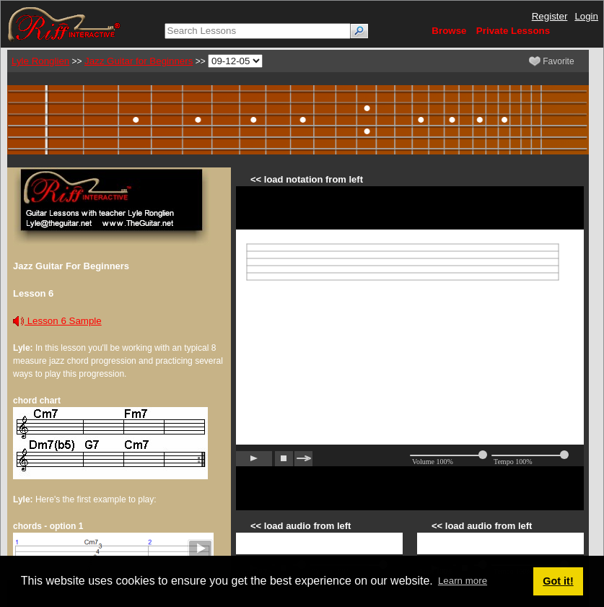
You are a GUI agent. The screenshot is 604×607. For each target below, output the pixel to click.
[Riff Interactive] (64, 23)
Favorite (551, 61)
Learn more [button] (462, 580)
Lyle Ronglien (40, 61)
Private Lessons (513, 30)
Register (550, 16)
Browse (449, 30)
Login (586, 16)
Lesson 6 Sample (57, 320)
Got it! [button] (558, 581)
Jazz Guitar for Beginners (138, 61)
